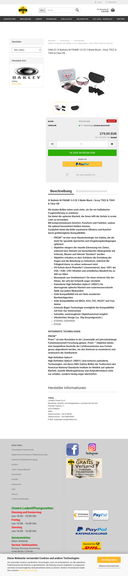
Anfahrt (15, 464)
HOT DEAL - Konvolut (103, 19)
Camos (38, 19)
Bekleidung (25, 19)
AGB (13, 489)
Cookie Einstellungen (20, 499)
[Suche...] (42, 10)
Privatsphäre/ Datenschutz (23, 450)
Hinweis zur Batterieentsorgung (24, 460)
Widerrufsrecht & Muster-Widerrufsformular (30, 455)
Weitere (121, 19)
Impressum (16, 484)
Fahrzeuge (51, 19)
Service (15, 494)
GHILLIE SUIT (66, 19)
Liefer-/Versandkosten (21, 469)
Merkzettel (111, 2)
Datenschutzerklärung (28, 570)
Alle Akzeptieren (109, 560)
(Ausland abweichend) (102, 126)
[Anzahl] (82, 144)
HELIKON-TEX (82, 19)
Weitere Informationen (109, 566)
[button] (52, 144)
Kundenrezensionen (91, 191)
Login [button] (98, 2)
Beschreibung (61, 191)
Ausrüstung (10, 19)
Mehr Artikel (17, 84)
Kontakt (15, 479)
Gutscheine (16, 474)
